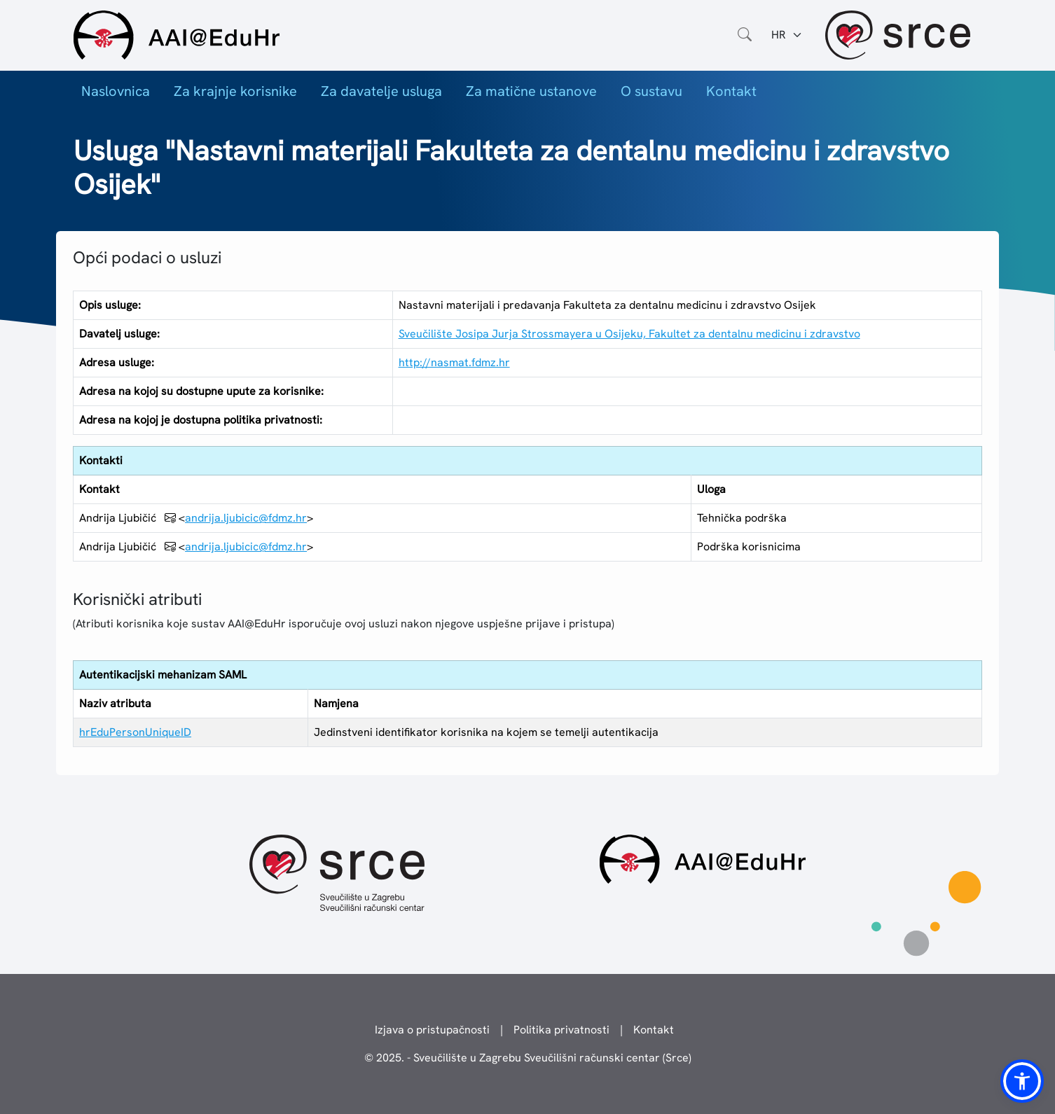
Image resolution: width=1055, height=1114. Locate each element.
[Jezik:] (787, 35)
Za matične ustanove (531, 91)
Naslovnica (115, 91)
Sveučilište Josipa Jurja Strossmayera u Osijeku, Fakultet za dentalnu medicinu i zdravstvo (629, 333)
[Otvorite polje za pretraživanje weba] (744, 35)
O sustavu (651, 91)
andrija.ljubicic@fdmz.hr (246, 517)
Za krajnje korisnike (235, 91)
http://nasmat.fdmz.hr (454, 362)
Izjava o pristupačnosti (432, 1029)
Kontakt (731, 91)
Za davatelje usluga (381, 91)
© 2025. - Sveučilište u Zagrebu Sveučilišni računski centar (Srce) (527, 1057)
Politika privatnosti (561, 1029)
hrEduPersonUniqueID (135, 732)
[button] (1022, 1081)
